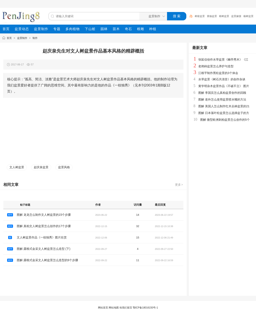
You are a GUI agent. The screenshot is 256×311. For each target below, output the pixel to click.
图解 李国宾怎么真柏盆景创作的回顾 (222, 92)
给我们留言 (126, 307)
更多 (179, 184)
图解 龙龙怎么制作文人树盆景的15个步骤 (44, 214)
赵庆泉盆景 (41, 167)
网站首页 (103, 307)
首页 (9, 38)
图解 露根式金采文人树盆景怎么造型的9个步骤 (47, 260)
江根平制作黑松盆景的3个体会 (218, 73)
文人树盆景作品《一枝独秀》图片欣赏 (42, 237)
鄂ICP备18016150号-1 (145, 307)
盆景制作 (22, 38)
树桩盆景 (200, 16)
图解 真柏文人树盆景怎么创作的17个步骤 (44, 226)
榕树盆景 (224, 16)
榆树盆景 (248, 16)
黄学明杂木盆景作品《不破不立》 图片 (223, 86)
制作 (35, 38)
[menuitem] (6, 29)
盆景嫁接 (236, 16)
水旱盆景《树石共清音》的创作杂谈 (221, 79)
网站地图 (114, 307)
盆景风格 (64, 167)
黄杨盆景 (212, 16)
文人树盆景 (16, 167)
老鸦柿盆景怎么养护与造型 (216, 66)
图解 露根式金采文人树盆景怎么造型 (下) (43, 248)
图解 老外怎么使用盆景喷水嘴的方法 (222, 99)
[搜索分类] (152, 16)
